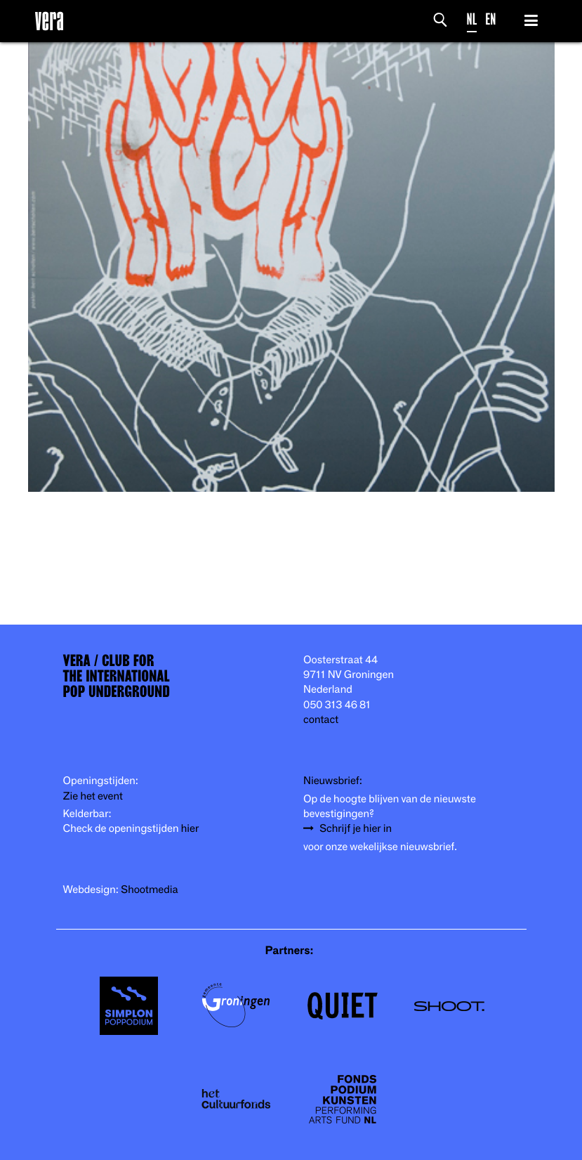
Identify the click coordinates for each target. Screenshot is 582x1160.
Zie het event (93, 796)
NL (472, 19)
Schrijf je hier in (355, 828)
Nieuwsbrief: (332, 781)
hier (190, 828)
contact (320, 719)
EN (490, 19)
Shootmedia (149, 889)
